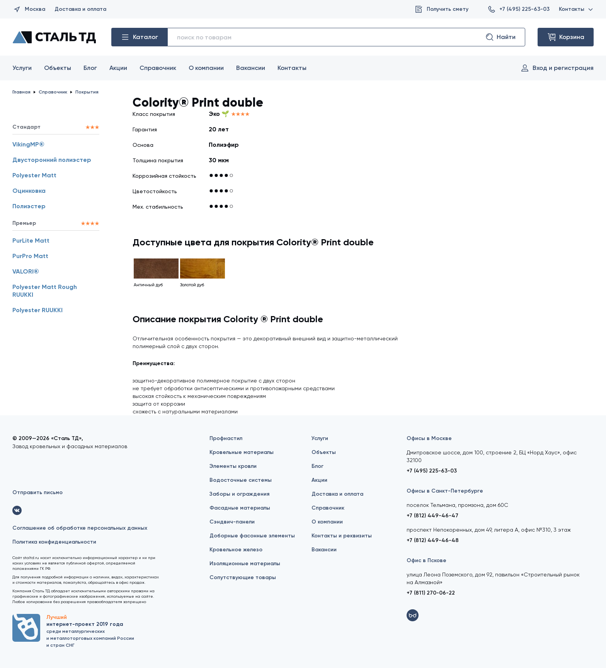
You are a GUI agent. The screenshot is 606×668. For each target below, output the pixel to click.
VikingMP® (28, 144)
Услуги (22, 67)
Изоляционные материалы (244, 563)
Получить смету (441, 9)
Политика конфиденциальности (54, 542)
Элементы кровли (233, 466)
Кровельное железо (235, 549)
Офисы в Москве (429, 438)
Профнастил (225, 438)
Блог (90, 67)
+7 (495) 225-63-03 (518, 9)
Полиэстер (29, 206)
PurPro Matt (30, 256)
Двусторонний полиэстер (51, 159)
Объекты (57, 67)
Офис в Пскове (426, 560)
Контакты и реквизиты (342, 535)
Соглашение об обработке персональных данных (79, 528)
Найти (500, 37)
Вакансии (250, 67)
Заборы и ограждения (239, 494)
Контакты (576, 9)
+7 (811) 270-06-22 (431, 593)
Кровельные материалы (241, 452)
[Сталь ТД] (54, 37)
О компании (206, 67)
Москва (28, 9)
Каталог (139, 37)
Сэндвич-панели (232, 521)
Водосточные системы (240, 480)
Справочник (158, 67)
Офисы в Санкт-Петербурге (445, 491)
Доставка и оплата (80, 9)
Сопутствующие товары (242, 577)
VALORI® (25, 271)
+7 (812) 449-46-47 (432, 515)
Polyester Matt (34, 175)
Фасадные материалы (239, 508)
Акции (118, 67)
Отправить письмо (37, 492)
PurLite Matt (30, 240)
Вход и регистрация (557, 68)
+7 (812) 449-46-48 (433, 540)
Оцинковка (29, 190)
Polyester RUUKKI (37, 310)
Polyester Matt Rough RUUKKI (44, 290)
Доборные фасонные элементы (252, 535)
